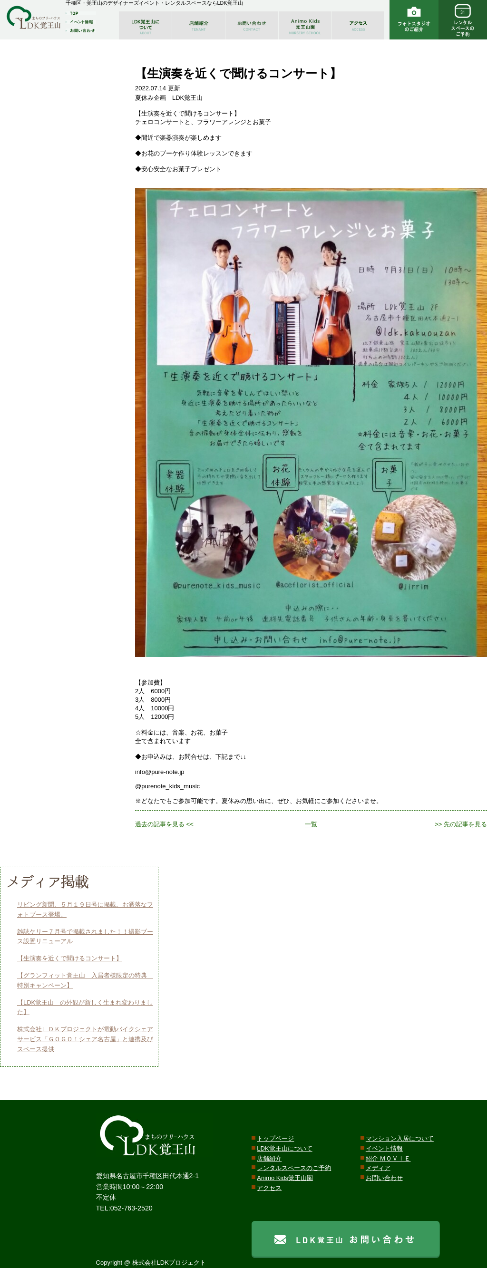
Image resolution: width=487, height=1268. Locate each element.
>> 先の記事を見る (461, 824)
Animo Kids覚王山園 (285, 1177)
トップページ (275, 1138)
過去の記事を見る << (164, 824)
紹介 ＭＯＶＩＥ (388, 1158)
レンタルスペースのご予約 (294, 1167)
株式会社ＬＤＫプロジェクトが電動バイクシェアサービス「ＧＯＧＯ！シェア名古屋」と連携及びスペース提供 (85, 1039)
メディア (378, 1167)
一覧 (311, 824)
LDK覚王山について (284, 1148)
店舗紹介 (269, 1158)
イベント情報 (384, 1148)
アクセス (269, 1187)
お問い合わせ (384, 1177)
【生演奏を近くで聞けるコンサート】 (69, 958)
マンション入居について (400, 1138)
